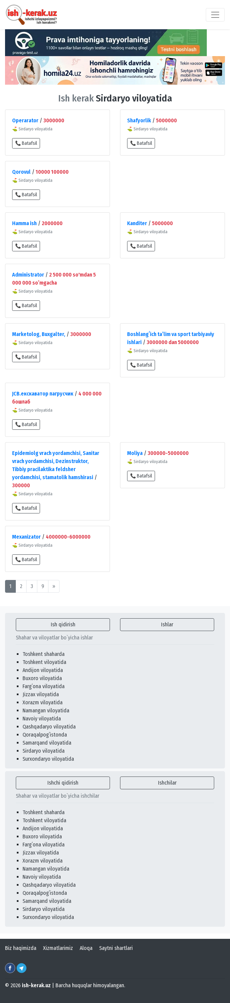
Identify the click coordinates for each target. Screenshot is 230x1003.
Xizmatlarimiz (58, 948)
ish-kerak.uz (36, 985)
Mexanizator (26, 537)
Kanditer (137, 223)
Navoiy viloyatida (42, 718)
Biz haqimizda (20, 948)
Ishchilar (167, 783)
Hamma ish (24, 223)
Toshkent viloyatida (44, 662)
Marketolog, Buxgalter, (38, 334)
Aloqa (86, 948)
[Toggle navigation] (215, 15)
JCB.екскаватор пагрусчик (42, 393)
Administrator (28, 274)
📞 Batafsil (26, 143)
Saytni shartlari (116, 948)
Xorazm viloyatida (43, 702)
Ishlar (167, 624)
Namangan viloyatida (46, 710)
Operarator (25, 120)
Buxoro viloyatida (42, 678)
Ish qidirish (63, 624)
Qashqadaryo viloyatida (49, 726)
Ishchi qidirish (62, 783)
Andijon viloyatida (43, 670)
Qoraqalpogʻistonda (45, 735)
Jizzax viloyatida (41, 694)
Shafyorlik (139, 120)
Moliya (135, 453)
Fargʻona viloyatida (44, 686)
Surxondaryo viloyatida (48, 759)
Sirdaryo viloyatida (44, 751)
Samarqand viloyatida (47, 743)
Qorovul (21, 172)
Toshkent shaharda (44, 654)
